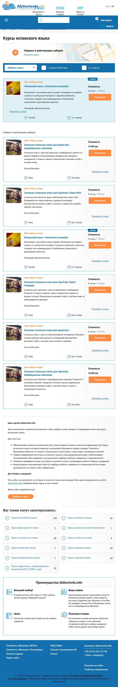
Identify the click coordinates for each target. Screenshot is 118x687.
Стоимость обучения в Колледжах (24, 649)
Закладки (90, 20)
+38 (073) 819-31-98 (96, 651)
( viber (88, 655)
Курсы (13, 28)
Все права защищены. (17, 678)
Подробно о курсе (18, 111)
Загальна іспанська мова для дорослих (46, 330)
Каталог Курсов (14, 653)
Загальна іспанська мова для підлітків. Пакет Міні (52, 192)
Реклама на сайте (94, 665)
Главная (4, 28)
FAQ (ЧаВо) (56, 645)
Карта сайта (12, 657)
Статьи (53, 653)
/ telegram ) (98, 655)
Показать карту (31, 54)
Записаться (100, 97)
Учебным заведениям (96, 669)
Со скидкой (93, 67)
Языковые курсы (30, 28)
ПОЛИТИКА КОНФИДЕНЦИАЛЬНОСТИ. (86, 675)
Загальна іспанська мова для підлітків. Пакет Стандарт (50, 283)
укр (107, 6)
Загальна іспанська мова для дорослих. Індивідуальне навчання (46, 146)
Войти (109, 20)
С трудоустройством (58, 67)
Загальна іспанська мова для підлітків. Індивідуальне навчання (46, 373)
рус (113, 6)
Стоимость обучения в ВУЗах (21, 645)
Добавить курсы (21, 496)
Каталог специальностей (63, 649)
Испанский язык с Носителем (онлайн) (46, 86)
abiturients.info (15, 483)
